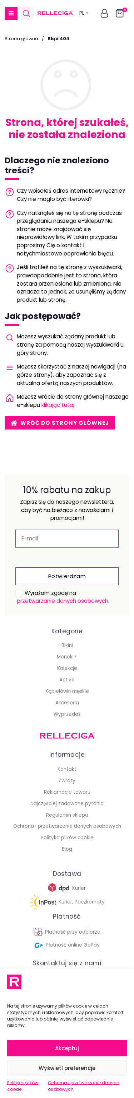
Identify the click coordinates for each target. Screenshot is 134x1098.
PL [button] (83, 13)
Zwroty (67, 780)
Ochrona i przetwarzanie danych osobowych (83, 1086)
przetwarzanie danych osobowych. (63, 601)
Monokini (67, 656)
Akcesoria (67, 702)
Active (67, 679)
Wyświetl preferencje (67, 1068)
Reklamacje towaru (67, 792)
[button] (11, 13)
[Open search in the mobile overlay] (26, 13)
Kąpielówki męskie (67, 691)
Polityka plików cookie (22, 1086)
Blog (67, 849)
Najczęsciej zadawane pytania (67, 803)
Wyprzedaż (67, 714)
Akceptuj (67, 1048)
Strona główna (21, 39)
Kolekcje (67, 668)
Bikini (67, 645)
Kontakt (67, 769)
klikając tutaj (57, 405)
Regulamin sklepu (67, 815)
